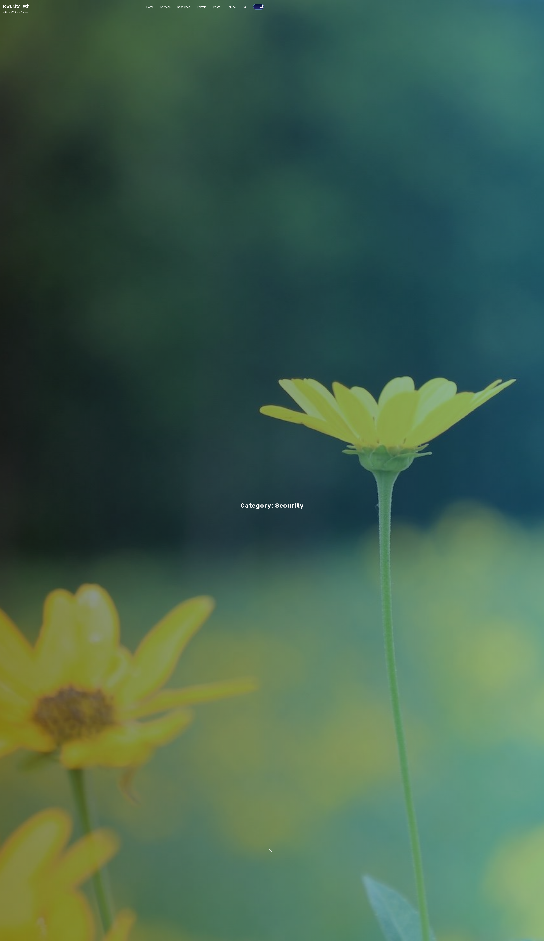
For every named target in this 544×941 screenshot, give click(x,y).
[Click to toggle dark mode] (258, 6)
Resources (183, 7)
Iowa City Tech (16, 6)
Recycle (201, 7)
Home (150, 7)
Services (165, 7)
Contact (232, 7)
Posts (216, 7)
